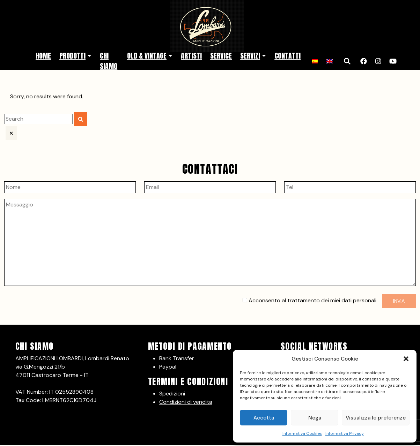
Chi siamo (108, 60)
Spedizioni (172, 393)
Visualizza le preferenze (376, 417)
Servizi (250, 55)
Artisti (191, 55)
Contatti (287, 55)
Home (43, 55)
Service (221, 55)
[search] (38, 119)
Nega (314, 417)
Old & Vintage (147, 55)
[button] (406, 358)
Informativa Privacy (344, 433)
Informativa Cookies (302, 433)
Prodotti (72, 55)
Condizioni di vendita (185, 402)
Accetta (263, 417)
